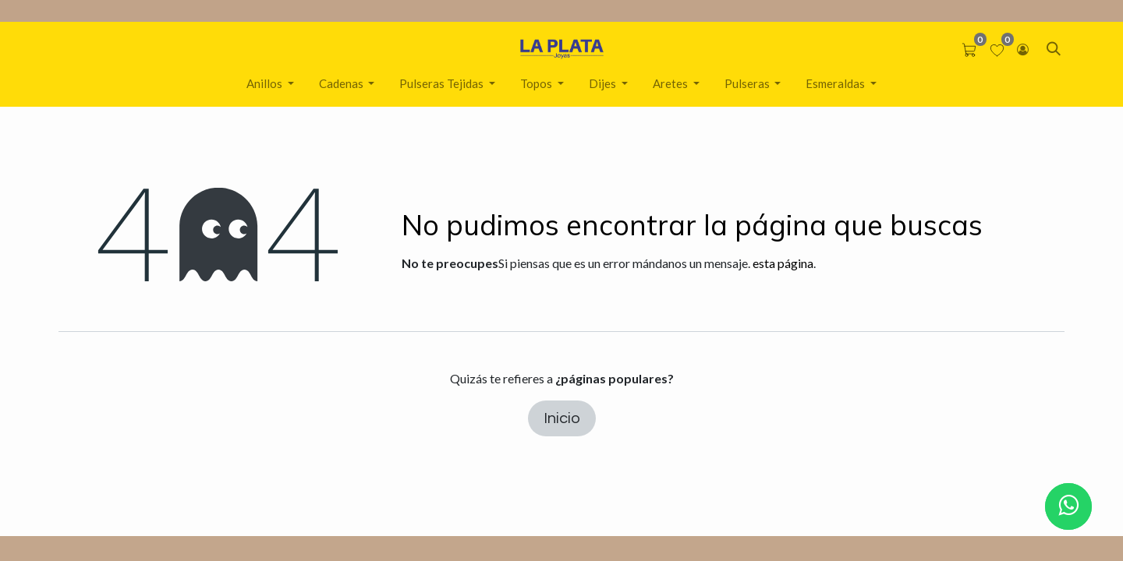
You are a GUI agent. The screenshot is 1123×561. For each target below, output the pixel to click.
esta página (783, 263)
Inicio (562, 418)
